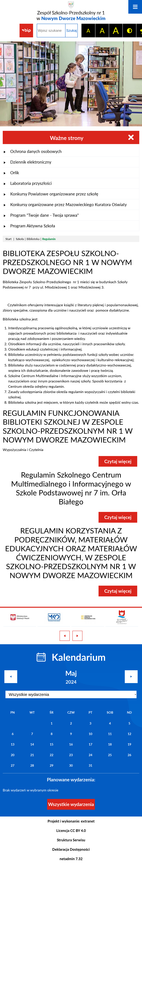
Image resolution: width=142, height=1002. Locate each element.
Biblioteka (33, 235)
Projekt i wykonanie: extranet (71, 818)
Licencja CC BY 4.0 (71, 827)
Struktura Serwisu (71, 837)
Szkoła (20, 235)
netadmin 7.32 (71, 855)
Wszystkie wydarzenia (71, 801)
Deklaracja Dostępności (71, 846)
